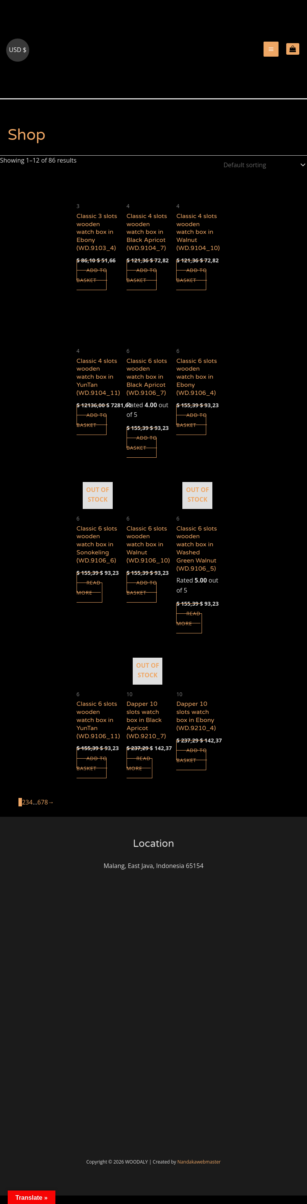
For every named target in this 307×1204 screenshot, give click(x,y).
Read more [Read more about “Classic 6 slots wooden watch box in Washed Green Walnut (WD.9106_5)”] (189, 627)
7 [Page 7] (42, 811)
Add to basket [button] (92, 283)
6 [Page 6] (39, 811)
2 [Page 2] (23, 811)
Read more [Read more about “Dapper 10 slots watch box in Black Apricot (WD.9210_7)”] (139, 772)
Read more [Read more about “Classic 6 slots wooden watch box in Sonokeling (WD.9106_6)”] (89, 596)
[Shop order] (263, 173)
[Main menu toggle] (271, 53)
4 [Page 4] (30, 811)
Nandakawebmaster (199, 1170)
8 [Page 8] (46, 811)
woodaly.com (38, 95)
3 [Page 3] (27, 811)
